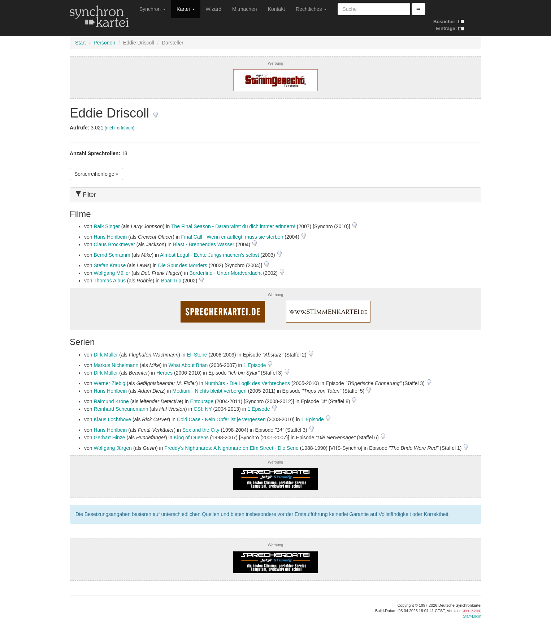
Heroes (164, 373)
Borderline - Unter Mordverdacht (226, 273)
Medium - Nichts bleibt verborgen (209, 391)
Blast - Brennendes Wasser (203, 244)
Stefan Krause (110, 265)
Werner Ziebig (109, 383)
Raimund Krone (111, 401)
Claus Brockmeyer (114, 244)
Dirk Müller (106, 355)
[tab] (275, 195)
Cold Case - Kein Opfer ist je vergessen (221, 419)
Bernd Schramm (112, 255)
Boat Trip (171, 280)
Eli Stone (197, 355)
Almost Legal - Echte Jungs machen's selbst (209, 255)
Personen (104, 43)
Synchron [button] (152, 9)
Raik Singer (107, 226)
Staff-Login (472, 616)
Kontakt (276, 9)
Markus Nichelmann (116, 365)
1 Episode (255, 365)
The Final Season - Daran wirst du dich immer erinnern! (233, 226)
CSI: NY (203, 409)
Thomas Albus (110, 280)
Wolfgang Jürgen (113, 448)
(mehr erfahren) (120, 128)
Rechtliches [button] (311, 9)
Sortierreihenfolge (96, 174)
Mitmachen (244, 9)
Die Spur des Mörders (182, 265)
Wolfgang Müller (112, 273)
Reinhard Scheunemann (121, 409)
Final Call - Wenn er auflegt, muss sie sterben (232, 237)
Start (80, 43)
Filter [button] (85, 195)
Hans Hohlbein (110, 237)
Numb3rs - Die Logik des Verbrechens (247, 383)
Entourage (201, 401)
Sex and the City (201, 430)
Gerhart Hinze (109, 437)
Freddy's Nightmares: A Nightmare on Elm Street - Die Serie (231, 448)
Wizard (214, 9)
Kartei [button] (186, 9)
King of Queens (191, 437)
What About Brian (188, 365)
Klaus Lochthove (112, 419)
